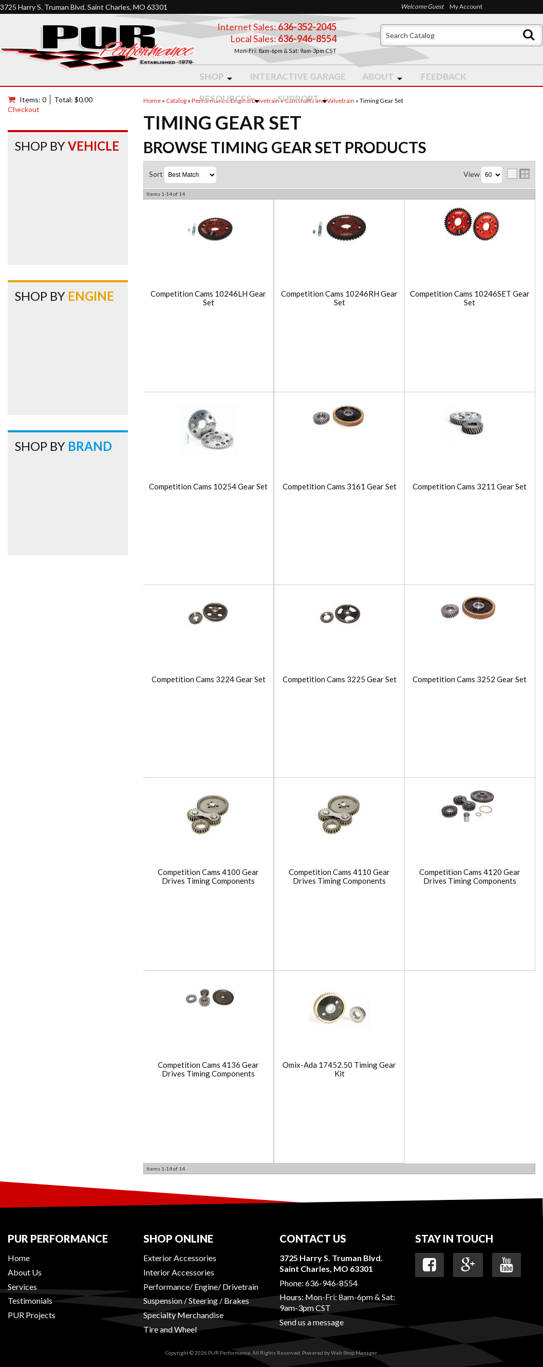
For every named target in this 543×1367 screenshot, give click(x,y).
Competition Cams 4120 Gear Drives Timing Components (469, 876)
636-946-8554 (331, 1283)
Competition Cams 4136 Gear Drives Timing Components (208, 1069)
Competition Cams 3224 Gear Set (209, 679)
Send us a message (311, 1322)
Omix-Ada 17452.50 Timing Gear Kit (339, 1069)
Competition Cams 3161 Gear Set (340, 486)
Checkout (24, 109)
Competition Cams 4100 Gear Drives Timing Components (208, 876)
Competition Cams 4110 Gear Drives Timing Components (339, 876)
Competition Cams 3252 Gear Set (470, 679)
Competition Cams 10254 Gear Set (208, 486)
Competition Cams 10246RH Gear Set (339, 297)
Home (19, 1258)
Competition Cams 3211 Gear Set (470, 486)
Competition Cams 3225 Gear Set (340, 679)
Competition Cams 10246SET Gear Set (470, 297)
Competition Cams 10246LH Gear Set (208, 297)
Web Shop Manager (354, 1353)
